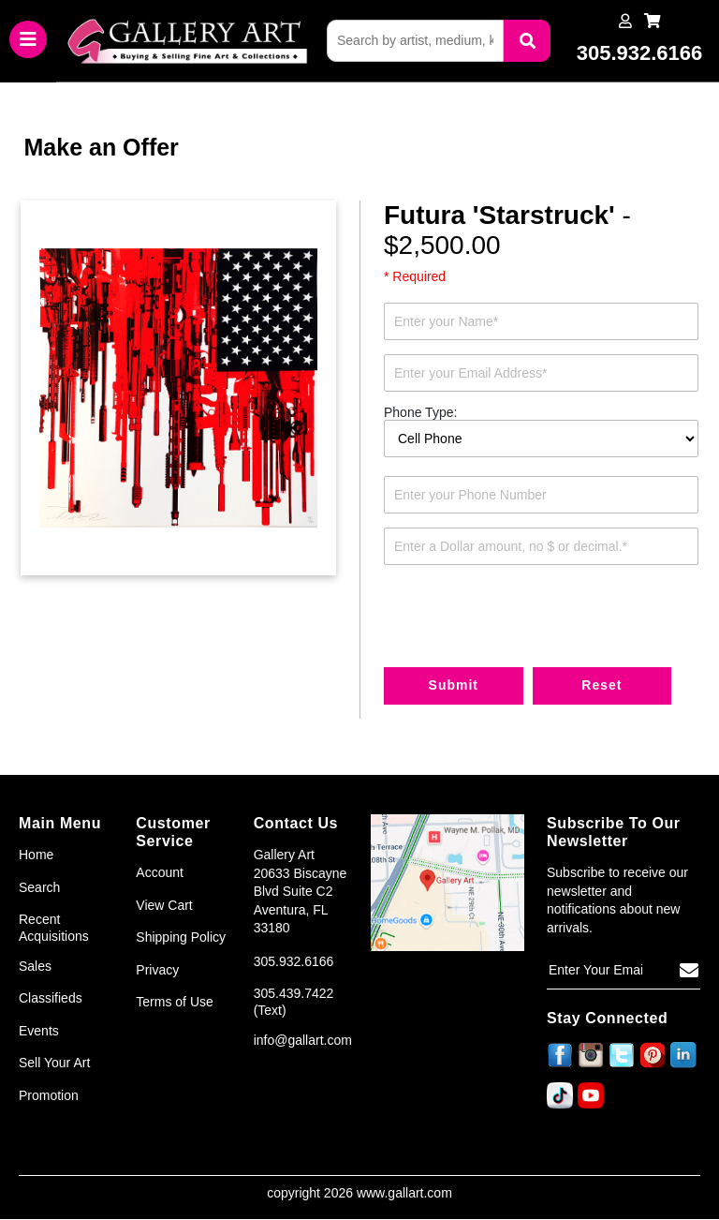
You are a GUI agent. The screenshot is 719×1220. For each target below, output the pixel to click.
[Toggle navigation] (28, 40)
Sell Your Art (54, 1063)
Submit (453, 685)
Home (36, 854)
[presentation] (526, 615)
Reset (603, 685)
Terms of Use (174, 1002)
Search (39, 887)
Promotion (49, 1095)
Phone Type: (420, 413)
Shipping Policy (181, 937)
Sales (35, 966)
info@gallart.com (303, 1040)
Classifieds (50, 998)
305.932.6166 (294, 961)
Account (159, 872)
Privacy (157, 969)
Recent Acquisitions (54, 928)
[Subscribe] (689, 971)
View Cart (164, 905)
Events (39, 1030)
